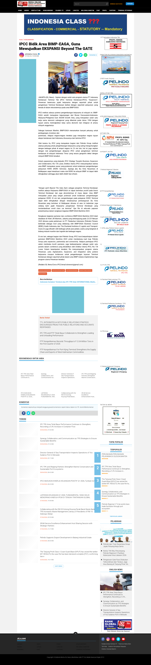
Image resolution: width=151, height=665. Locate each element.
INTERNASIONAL (73, 270)
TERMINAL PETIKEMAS (125, 10)
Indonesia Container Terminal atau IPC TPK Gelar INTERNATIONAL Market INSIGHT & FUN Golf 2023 (68, 283)
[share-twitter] (81, 55)
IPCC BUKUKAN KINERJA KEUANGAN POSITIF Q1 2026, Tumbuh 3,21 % (68, 484)
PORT (98, 10)
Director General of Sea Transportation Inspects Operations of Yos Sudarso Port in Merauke (68, 455)
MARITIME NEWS (87, 270)
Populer (129, 4)
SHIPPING (112, 10)
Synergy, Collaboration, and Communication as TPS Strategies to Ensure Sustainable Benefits (68, 441)
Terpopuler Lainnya (116, 507)
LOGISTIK (76, 10)
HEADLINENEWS (48, 10)
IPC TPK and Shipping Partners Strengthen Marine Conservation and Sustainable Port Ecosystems (65, 471)
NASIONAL (42, 274)
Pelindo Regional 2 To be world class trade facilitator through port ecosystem (117, 499)
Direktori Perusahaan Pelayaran (112, 641)
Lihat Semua (58, 567)
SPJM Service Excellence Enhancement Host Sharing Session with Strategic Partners (66, 526)
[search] (91, 4)
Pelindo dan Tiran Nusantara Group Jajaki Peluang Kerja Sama (116, 536)
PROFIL (104, 10)
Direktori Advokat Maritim (110, 643)
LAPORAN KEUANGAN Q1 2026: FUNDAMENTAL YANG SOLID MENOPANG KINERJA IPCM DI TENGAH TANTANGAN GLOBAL (65, 500)
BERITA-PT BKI (36, 10)
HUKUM (19, 638)
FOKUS (59, 635)
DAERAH (19, 635)
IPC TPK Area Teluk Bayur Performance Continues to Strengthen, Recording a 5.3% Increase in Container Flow (65, 429)
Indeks (26, 10)
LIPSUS (68, 10)
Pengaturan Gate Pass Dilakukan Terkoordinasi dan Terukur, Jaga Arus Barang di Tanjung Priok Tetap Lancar (116, 553)
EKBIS (38, 635)
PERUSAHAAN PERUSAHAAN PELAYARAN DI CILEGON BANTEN (118, 456)
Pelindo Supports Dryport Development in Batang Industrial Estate (65, 540)
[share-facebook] (76, 55)
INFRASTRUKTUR (59, 270)
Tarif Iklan (120, 638)
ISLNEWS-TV (59, 10)
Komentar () (93, 55)
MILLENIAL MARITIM (87, 10)
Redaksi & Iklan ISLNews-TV (111, 635)
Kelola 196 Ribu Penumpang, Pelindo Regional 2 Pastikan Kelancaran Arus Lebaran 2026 (114, 544)
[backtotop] (75, 625)
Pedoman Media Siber (109, 638)
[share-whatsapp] (85, 55)
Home (20, 10)
